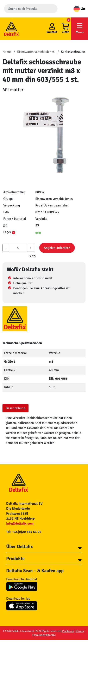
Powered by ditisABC (44, 635)
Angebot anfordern (57, 248)
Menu (79, 28)
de (79, 8)
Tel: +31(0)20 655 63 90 (23, 532)
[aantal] (18, 248)
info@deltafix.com (19, 523)
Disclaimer (68, 631)
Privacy (80, 631)
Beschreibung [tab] (15, 408)
